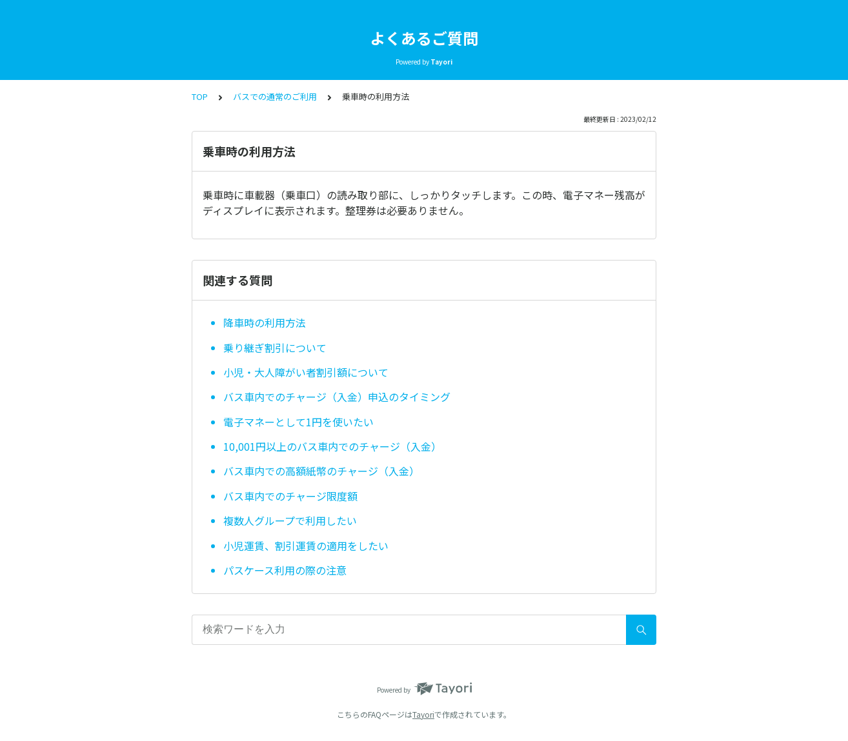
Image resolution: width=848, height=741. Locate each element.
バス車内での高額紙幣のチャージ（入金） (321, 471)
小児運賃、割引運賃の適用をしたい (306, 545)
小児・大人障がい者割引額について (306, 372)
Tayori (423, 714)
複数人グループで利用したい (290, 520)
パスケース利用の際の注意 (285, 570)
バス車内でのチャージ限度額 (290, 496)
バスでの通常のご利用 (275, 96)
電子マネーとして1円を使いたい (298, 422)
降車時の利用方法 (264, 322)
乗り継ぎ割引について (275, 347)
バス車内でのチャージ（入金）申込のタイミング (336, 396)
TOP (200, 96)
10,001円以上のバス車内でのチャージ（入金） (332, 446)
